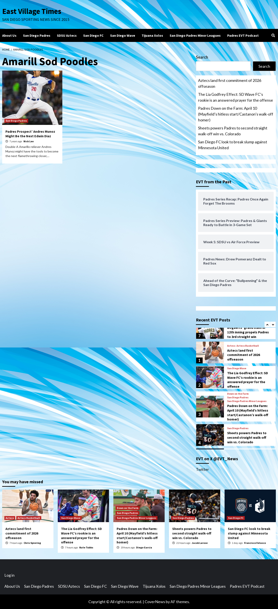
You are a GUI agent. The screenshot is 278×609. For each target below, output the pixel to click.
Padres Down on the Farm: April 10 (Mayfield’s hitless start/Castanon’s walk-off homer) (235, 114)
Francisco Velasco (255, 542)
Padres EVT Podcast (243, 35)
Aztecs (231, 345)
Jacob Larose (200, 542)
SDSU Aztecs (67, 35)
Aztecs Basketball (248, 345)
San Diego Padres (36, 35)
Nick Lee (28, 141)
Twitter (202, 469)
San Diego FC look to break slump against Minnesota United (232, 144)
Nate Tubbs (86, 547)
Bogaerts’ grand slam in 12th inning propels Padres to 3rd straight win (248, 332)
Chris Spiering (32, 542)
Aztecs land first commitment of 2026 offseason (229, 83)
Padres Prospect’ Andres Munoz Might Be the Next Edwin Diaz (30, 133)
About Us (9, 35)
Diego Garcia (144, 547)
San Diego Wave (122, 35)
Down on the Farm (238, 393)
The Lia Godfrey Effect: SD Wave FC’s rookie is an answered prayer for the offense (235, 97)
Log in (9, 575)
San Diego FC (93, 35)
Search (202, 57)
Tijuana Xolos (152, 35)
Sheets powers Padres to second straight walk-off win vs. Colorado (232, 131)
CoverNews (155, 601)
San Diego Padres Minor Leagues (195, 35)
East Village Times (31, 11)
